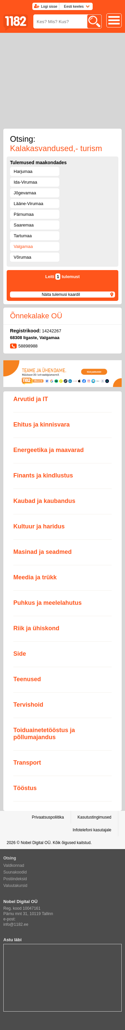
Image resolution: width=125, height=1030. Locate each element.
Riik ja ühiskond (36, 628)
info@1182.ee (15, 924)
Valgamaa (23, 246)
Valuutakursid (15, 885)
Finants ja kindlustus (43, 475)
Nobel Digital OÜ (35, 842)
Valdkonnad (13, 865)
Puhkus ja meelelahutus (47, 602)
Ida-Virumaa (25, 182)
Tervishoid (28, 704)
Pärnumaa (24, 214)
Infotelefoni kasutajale (92, 830)
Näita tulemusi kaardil (61, 294)
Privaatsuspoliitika (48, 817)
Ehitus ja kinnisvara (41, 424)
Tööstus (25, 788)
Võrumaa (22, 257)
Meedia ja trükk (35, 577)
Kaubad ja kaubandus (44, 501)
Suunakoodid (15, 872)
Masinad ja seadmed (42, 552)
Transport (27, 762)
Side (19, 653)
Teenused (27, 679)
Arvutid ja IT (30, 399)
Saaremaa (24, 225)
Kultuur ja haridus (39, 526)
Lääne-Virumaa (28, 203)
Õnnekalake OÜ (36, 316)
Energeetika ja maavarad (48, 450)
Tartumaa (23, 235)
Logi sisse (49, 6)
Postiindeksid (15, 879)
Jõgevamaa (25, 192)
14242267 (51, 330)
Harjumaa (23, 171)
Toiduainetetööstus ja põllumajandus (44, 734)
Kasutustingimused (94, 817)
